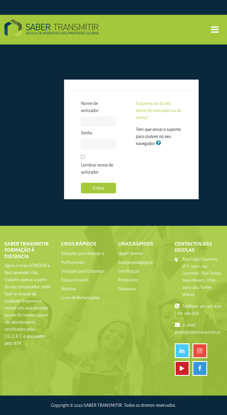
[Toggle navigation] (215, 26)
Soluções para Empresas (83, 271)
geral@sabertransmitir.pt (198, 332)
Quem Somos (130, 253)
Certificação (128, 271)
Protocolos (128, 280)
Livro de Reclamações (80, 297)
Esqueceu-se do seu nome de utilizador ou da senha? (158, 110)
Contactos (127, 289)
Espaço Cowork (75, 280)
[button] (159, 143)
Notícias (68, 289)
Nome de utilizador (90, 106)
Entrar (98, 188)
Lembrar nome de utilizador (97, 168)
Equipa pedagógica (135, 262)
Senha (86, 133)
